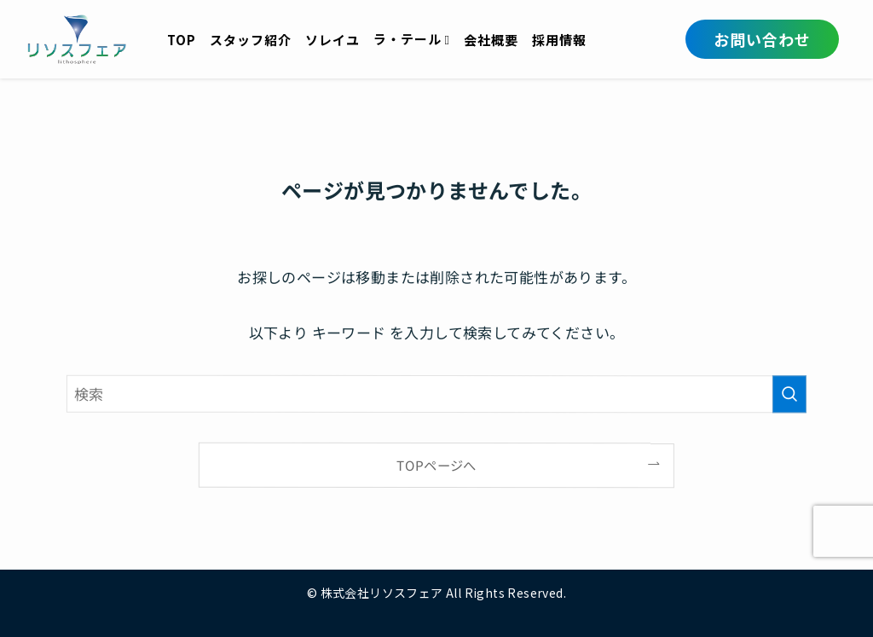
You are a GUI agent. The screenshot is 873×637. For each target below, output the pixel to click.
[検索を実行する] (789, 394)
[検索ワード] (436, 393)
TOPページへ (436, 464)
